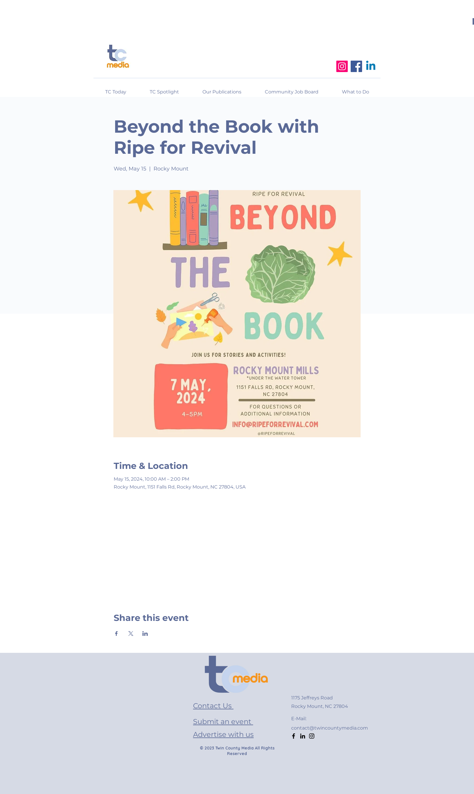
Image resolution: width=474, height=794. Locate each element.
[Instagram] (342, 66)
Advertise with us (223, 734)
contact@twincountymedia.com (329, 728)
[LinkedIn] (302, 736)
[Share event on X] (131, 633)
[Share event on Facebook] (116, 633)
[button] (355, 89)
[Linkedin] (370, 66)
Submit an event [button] (223, 721)
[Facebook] (356, 66)
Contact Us (213, 705)
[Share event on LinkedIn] (145, 633)
